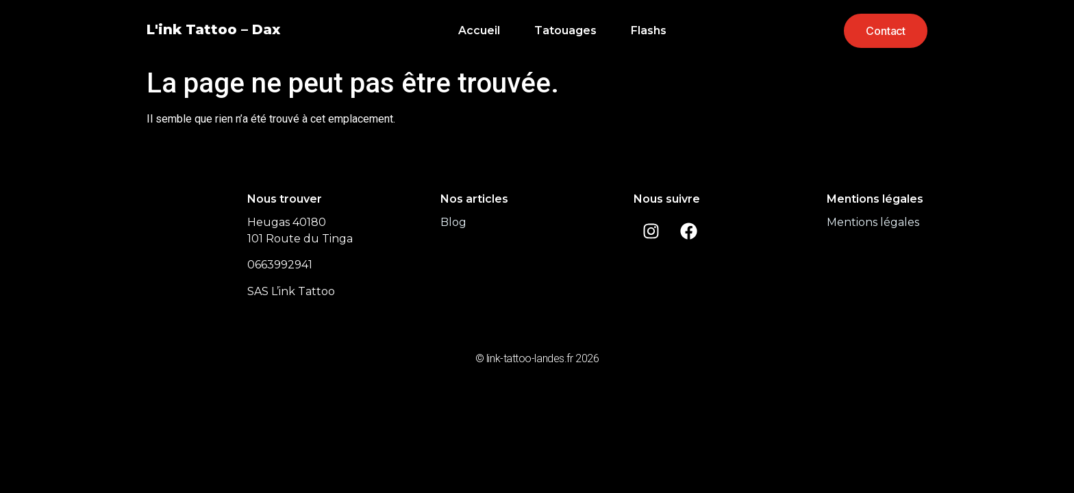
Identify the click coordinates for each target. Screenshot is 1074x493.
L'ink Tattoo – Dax (213, 29)
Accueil (479, 30)
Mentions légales (873, 222)
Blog (453, 222)
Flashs (648, 30)
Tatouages (565, 30)
